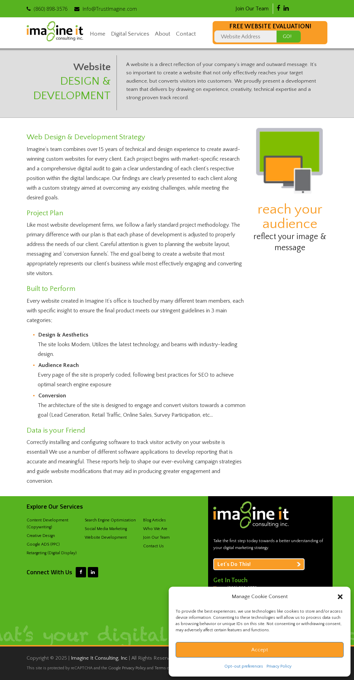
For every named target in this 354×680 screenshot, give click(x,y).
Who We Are (155, 529)
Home (97, 34)
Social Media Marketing (106, 529)
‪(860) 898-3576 (50, 8)
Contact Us (153, 546)
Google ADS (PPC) (43, 544)
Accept (259, 650)
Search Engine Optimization (110, 520)
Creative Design (41, 535)
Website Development (106, 537)
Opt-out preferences (243, 666)
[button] (340, 596)
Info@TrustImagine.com (110, 8)
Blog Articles (154, 520)
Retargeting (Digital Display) (52, 553)
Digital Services (130, 34)
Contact (186, 34)
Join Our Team (252, 9)
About (162, 34)
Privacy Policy (279, 666)
